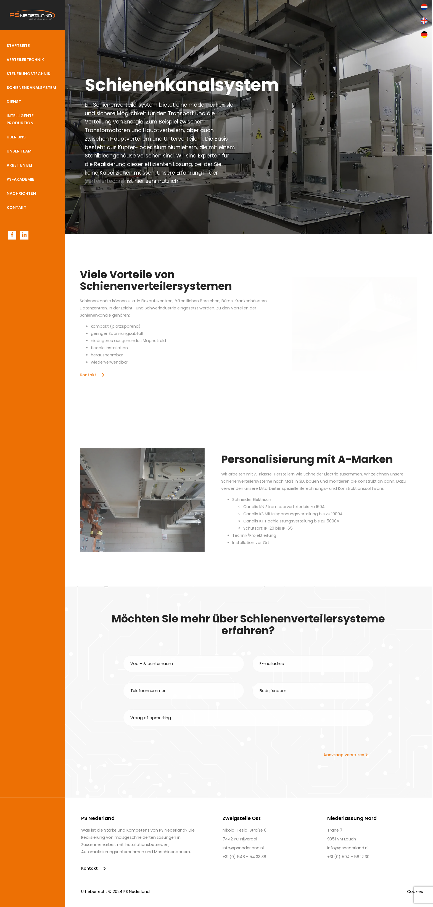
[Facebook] (12, 235)
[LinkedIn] (24, 235)
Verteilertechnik (105, 181)
